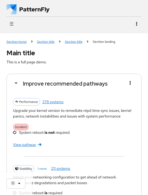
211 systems (60, 168)
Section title (46, 42)
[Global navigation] (11, 24)
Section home (16, 42)
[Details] (16, 83)
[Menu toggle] (130, 83)
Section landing (104, 42)
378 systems (52, 101)
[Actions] (136, 24)
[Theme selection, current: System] (15, 183)
